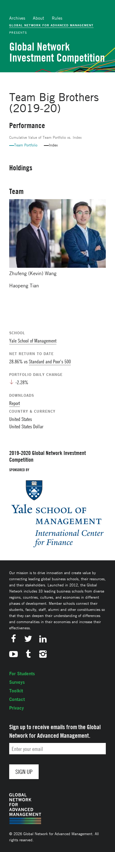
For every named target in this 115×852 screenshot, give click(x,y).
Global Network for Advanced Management (51, 25)
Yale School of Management (32, 341)
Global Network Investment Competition (57, 52)
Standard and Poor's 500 (50, 361)
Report (14, 403)
